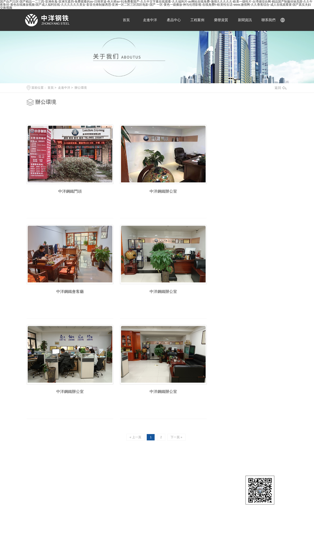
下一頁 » (177, 332)
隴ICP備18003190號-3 (54, 465)
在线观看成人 (54, 543)
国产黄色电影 (15, 547)
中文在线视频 (34, 529)
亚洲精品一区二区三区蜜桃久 (68, 538)
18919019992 (151, 383)
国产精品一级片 (296, 529)
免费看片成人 (160, 529)
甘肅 (47, 474)
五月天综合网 (121, 529)
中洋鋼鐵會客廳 (246, 189)
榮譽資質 (220, 20)
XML (92, 474)
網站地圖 (73, 474)
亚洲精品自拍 (120, 534)
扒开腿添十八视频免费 (293, 538)
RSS (84, 474)
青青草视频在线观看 (186, 529)
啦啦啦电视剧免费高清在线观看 (202, 538)
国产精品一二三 (77, 543)
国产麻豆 (96, 538)
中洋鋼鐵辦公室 (157, 189)
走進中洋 (150, 20)
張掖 (54, 474)
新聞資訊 (243, 20)
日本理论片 (218, 543)
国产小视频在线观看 (270, 543)
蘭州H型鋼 (243, 459)
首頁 (126, 20)
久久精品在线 (87, 534)
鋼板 (213, 452)
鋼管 (213, 466)
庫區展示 (189, 473)
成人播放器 (149, 538)
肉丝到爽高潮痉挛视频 (217, 529)
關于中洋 (190, 445)
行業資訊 (268, 459)
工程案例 (197, 20)
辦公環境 (81, 87)
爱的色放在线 (168, 538)
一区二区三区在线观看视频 (198, 534)
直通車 (241, 445)
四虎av (104, 534)
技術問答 (268, 473)
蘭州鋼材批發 (245, 452)
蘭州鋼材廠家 (245, 466)
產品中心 (173, 20)
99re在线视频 (99, 543)
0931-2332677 (84, 383)
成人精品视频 (149, 543)
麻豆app (269, 538)
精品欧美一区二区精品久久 (244, 538)
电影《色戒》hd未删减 (60, 534)
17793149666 (61, 399)
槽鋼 (213, 473)
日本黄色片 (133, 538)
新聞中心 (269, 445)
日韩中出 (233, 543)
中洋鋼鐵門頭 (68, 189)
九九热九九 (200, 543)
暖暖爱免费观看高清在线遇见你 (89, 529)
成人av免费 (141, 529)
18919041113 (151, 391)
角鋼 (239, 473)
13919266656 (61, 391)
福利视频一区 (18, 538)
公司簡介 (189, 466)
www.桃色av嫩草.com (175, 543)
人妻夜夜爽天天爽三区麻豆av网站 (154, 534)
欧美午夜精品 (114, 538)
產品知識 (268, 466)
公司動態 (268, 452)
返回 (280, 88)
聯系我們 (267, 20)
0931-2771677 (62, 383)
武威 (62, 474)
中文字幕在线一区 (30, 534)
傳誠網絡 (93, 465)
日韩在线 (247, 543)
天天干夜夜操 (274, 529)
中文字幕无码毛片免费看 (269, 534)
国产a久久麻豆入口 (124, 543)
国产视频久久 (55, 529)
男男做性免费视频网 (249, 529)
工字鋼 (214, 459)
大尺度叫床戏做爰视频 (235, 534)
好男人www (37, 538)
